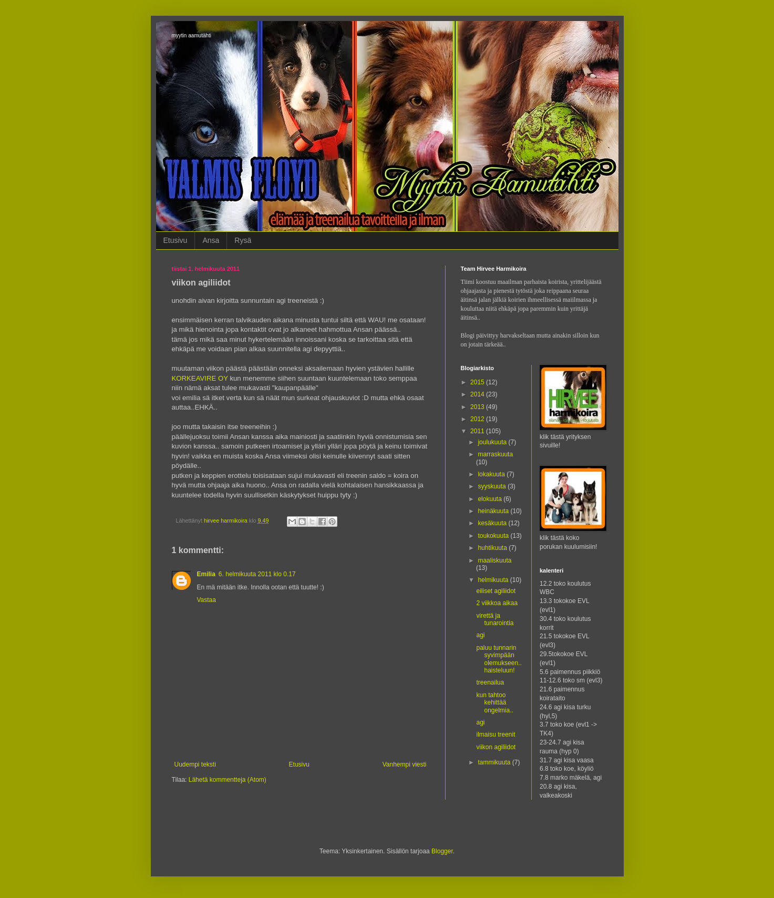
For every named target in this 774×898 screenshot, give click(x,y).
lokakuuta (492, 474)
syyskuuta (493, 486)
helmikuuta (494, 580)
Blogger (442, 851)
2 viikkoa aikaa (497, 603)
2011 (478, 431)
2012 (478, 419)
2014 (478, 394)
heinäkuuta (494, 511)
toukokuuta (494, 535)
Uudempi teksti (195, 764)
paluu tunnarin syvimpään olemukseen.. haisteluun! (498, 659)
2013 (478, 407)
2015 (478, 382)
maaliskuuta (494, 560)
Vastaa (206, 600)
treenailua (490, 682)
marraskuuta (495, 454)
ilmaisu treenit (495, 734)
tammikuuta (495, 762)
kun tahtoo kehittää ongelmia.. (494, 702)
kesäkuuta (493, 523)
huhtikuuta (493, 548)
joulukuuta (493, 442)
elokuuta (490, 499)
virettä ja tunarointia (494, 619)
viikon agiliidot (495, 747)
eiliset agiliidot (495, 591)
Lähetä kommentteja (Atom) (227, 779)
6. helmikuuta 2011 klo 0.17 (257, 574)
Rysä (242, 240)
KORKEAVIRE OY (200, 378)
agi (480, 635)
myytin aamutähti (192, 35)
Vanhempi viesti (405, 764)
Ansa (210, 240)
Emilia (206, 574)
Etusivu (175, 240)
